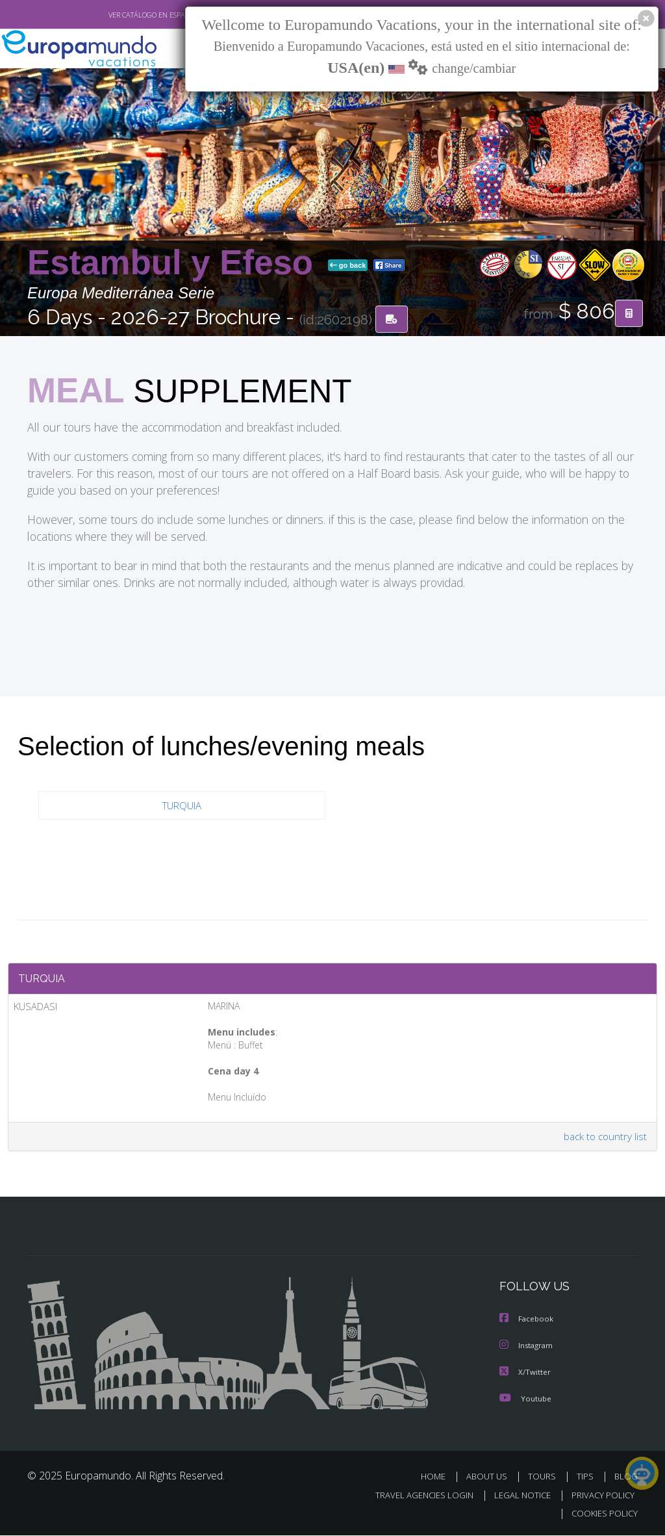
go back (348, 266)
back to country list (604, 1139)
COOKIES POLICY (602, 1514)
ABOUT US (490, 1478)
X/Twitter (525, 1374)
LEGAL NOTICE (516, 1496)
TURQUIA (181, 805)
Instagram (527, 1348)
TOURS (544, 1478)
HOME (438, 1478)
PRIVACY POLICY (599, 1496)
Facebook (527, 1322)
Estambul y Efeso (175, 263)
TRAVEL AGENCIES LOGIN (415, 1496)
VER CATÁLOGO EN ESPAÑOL (123, 15)
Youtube (525, 1400)
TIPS (586, 1478)
